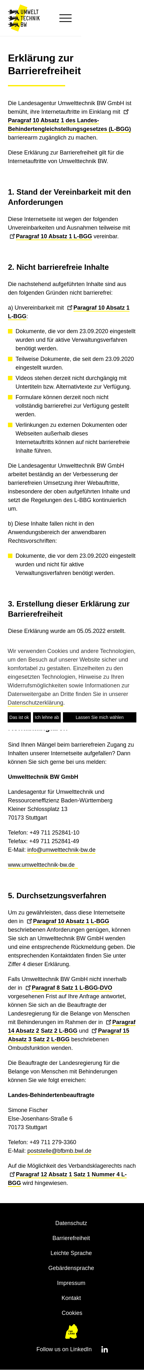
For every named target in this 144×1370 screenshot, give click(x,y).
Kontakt (71, 1298)
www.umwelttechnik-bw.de (43, 865)
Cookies (72, 1313)
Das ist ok (19, 717)
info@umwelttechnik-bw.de (61, 850)
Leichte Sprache (71, 1253)
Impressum (71, 1283)
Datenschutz (71, 1223)
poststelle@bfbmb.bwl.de (59, 1151)
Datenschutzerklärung (35, 702)
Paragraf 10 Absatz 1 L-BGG (51, 236)
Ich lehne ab (47, 717)
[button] (126, 18)
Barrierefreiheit (71, 1238)
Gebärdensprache (71, 1268)
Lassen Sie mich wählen (100, 717)
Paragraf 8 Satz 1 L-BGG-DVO (68, 988)
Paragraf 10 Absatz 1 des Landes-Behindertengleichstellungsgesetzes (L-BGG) (69, 120)
